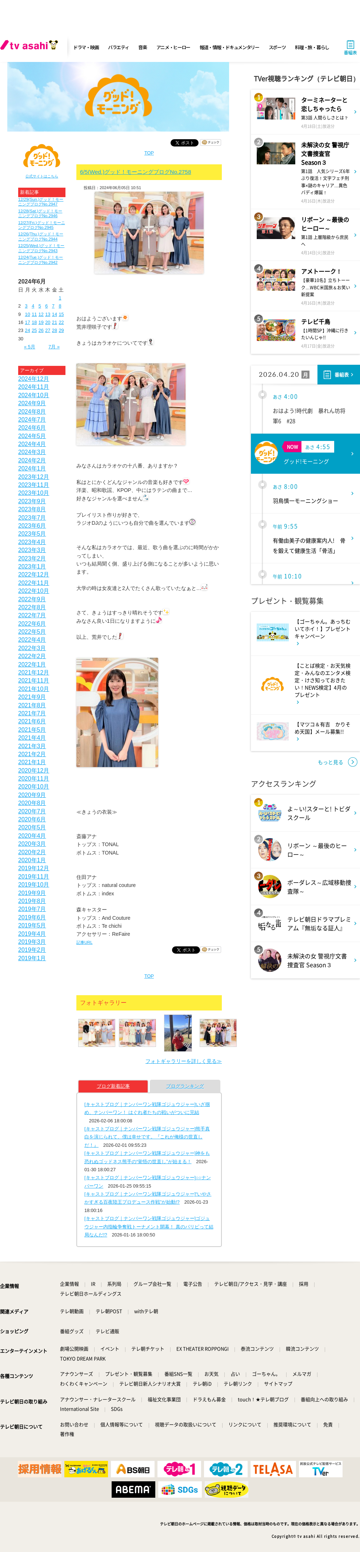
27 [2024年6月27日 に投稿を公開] (47, 330)
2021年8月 (32, 705)
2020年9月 (32, 795)
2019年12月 (33, 868)
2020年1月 (32, 860)
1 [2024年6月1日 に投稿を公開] (60, 298)
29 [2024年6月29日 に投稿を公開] (61, 330)
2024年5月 (32, 436)
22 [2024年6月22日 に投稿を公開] (61, 322)
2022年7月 (32, 615)
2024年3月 (32, 452)
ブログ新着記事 (113, 1086)
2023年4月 (32, 542)
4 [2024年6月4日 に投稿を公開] (33, 306)
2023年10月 (33, 493)
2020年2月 (32, 852)
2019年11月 (33, 876)
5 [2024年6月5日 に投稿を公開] (40, 306)
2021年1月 (32, 762)
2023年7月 (32, 518)
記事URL (84, 942)
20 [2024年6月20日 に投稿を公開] (47, 322)
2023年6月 (32, 526)
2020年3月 (32, 844)
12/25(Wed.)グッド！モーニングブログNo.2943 (41, 248)
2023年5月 (32, 534)
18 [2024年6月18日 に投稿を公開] (34, 322)
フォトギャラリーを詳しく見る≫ (183, 1061)
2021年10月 (33, 689)
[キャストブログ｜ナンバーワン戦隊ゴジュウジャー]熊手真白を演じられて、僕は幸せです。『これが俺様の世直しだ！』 (147, 1137)
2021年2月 (32, 754)
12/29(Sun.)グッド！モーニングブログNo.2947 (40, 201)
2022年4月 (32, 640)
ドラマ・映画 (86, 47)
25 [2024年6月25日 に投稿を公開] (34, 330)
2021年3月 (32, 746)
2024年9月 (32, 403)
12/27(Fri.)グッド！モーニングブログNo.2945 (41, 225)
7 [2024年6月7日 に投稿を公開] (53, 306)
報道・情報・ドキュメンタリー (229, 47)
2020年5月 (32, 827)
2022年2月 (32, 656)
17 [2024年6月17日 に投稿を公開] (27, 322)
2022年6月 (32, 624)
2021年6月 (32, 721)
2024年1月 (32, 468)
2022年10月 (33, 591)
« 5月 (29, 346)
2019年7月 (32, 909)
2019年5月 (32, 925)
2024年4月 (32, 444)
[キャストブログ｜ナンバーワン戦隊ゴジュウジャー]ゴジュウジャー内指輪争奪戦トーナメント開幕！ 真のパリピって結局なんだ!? (148, 1227)
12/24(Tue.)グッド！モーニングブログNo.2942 (40, 259)
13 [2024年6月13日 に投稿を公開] (47, 314)
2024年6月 (32, 428)
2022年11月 (33, 583)
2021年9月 (32, 697)
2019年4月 (32, 934)
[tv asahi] (30, 47)
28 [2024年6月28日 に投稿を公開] (54, 330)
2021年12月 (33, 672)
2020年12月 (33, 770)
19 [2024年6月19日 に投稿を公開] (41, 322)
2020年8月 (32, 803)
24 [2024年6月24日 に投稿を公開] (27, 330)
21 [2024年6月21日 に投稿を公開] (54, 322)
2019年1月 (32, 958)
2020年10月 (33, 786)
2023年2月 (32, 558)
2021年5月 (32, 730)
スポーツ (277, 47)
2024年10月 (33, 395)
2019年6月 (32, 917)
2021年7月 (32, 713)
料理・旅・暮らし (312, 47)
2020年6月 (32, 819)
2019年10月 (33, 884)
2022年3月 (32, 648)
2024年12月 (33, 379)
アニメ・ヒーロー (173, 47)
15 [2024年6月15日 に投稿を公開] (61, 314)
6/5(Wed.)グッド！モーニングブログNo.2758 (135, 172)
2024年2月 (32, 460)
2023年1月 (32, 566)
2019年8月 (32, 901)
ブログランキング (185, 1086)
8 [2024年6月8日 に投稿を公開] (60, 306)
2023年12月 (33, 477)
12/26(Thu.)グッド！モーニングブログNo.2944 (40, 236)
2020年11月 (33, 778)
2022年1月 (32, 664)
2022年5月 (32, 632)
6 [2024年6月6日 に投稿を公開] (46, 306)
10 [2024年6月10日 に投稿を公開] (27, 314)
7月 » (54, 346)
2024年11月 (33, 387)
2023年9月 (32, 501)
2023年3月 (32, 550)
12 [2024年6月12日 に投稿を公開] (41, 314)
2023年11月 (33, 485)
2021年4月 (32, 738)
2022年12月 (33, 574)
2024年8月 (32, 411)
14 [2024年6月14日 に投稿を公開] (54, 314)
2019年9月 (32, 893)
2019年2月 (32, 950)
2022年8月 (32, 607)
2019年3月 (32, 942)
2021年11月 (33, 680)
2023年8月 (32, 509)
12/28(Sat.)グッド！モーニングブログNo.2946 (40, 213)
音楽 (142, 47)
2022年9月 (32, 599)
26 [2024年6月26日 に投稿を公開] (41, 330)
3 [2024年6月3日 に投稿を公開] (26, 306)
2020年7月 (32, 811)
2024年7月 (32, 420)
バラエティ (118, 47)
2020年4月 (32, 836)
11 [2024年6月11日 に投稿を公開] (34, 314)
